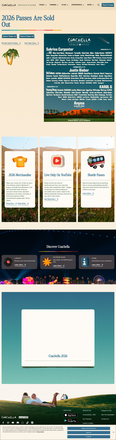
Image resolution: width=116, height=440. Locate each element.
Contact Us (104, 419)
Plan (65, 5)
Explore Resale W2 (27, 36)
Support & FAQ (105, 410)
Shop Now (11, 203)
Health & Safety (86, 423)
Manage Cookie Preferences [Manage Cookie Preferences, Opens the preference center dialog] (89, 428)
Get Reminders (51, 199)
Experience (78, 5)
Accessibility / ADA (88, 415)
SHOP (90, 5)
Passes (54, 5)
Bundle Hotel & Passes (11, 43)
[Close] (113, 432)
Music (43, 5)
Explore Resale (108, 5)
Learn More (88, 193)
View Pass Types (31, 43)
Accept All (88, 436)
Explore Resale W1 (9, 36)
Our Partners (85, 419)
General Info (85, 410)
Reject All (88, 432)
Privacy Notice (40, 431)
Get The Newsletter (107, 415)
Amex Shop (23, 203)
